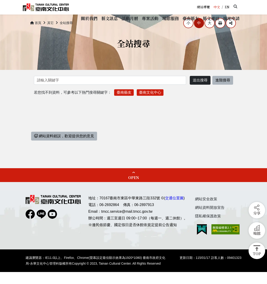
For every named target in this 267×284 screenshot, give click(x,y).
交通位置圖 (174, 210)
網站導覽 (203, 7)
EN (227, 7)
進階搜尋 (222, 92)
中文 (217, 7)
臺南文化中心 (150, 104)
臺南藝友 (124, 104)
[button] (235, 6)
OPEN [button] (133, 189)
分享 (231, 35)
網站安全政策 (206, 211)
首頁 (35, 34)
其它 (50, 34)
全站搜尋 (66, 34)
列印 (220, 35)
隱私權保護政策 (208, 228)
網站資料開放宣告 (210, 219)
